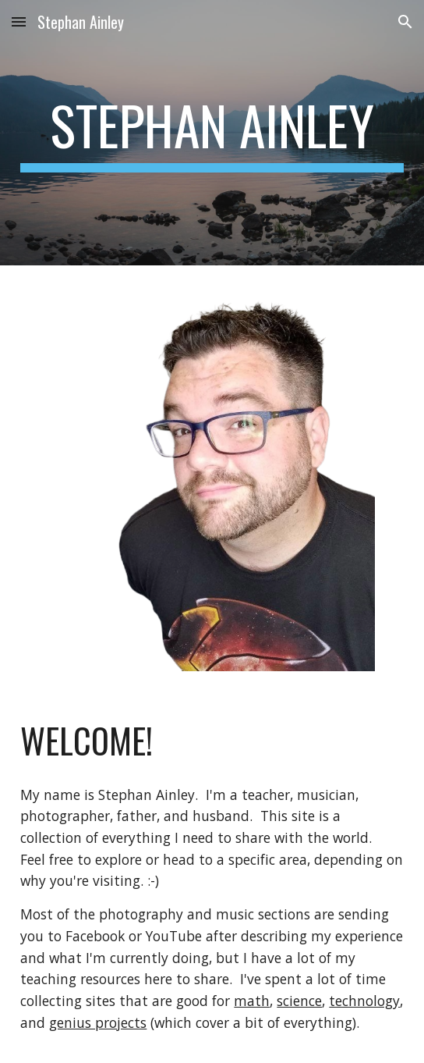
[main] (211, 133)
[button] (18, 21)
